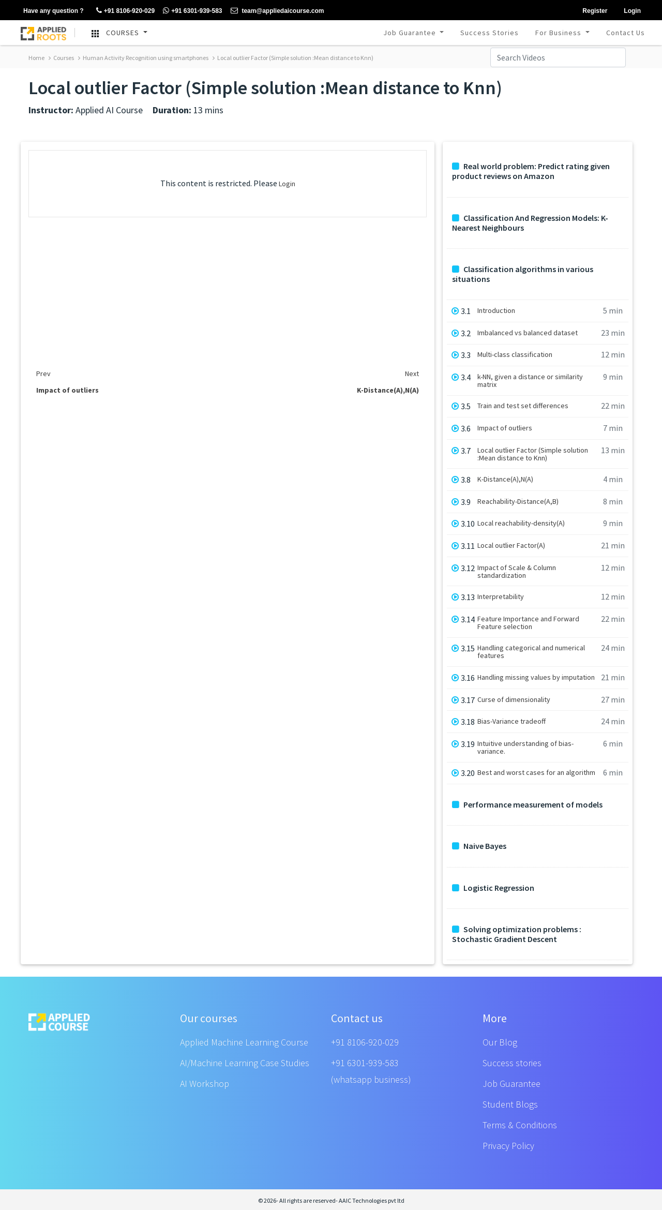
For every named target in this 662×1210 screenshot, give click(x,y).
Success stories (512, 1063)
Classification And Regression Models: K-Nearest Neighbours (530, 223)
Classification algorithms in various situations (522, 274)
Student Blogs (510, 1104)
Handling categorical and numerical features (531, 652)
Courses (61, 58)
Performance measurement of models (527, 805)
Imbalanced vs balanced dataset (527, 333)
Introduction (496, 311)
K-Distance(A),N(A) (505, 479)
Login (287, 183)
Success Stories (489, 32)
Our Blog (500, 1042)
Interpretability (500, 597)
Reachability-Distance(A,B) (518, 501)
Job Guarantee (410, 32)
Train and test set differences (522, 406)
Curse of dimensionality (513, 700)
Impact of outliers (504, 428)
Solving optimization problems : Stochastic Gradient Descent (516, 934)
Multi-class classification (514, 354)
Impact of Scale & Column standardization (516, 571)
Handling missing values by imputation (536, 677)
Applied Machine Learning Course (244, 1042)
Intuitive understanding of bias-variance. (525, 747)
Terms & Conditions (520, 1125)
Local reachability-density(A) (521, 523)
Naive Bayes (479, 846)
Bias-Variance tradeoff (511, 721)
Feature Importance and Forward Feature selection (528, 623)
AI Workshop (204, 1083)
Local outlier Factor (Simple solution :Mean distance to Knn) (293, 58)
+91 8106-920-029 (365, 1042)
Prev (43, 373)
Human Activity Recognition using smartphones (143, 58)
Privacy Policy (508, 1146)
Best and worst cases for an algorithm (536, 772)
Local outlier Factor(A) (511, 545)
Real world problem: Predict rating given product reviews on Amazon (531, 171)
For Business (559, 32)
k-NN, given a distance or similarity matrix (530, 381)
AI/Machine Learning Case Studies (244, 1063)
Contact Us (625, 32)
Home (36, 58)
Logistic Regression (493, 888)
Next (412, 373)
